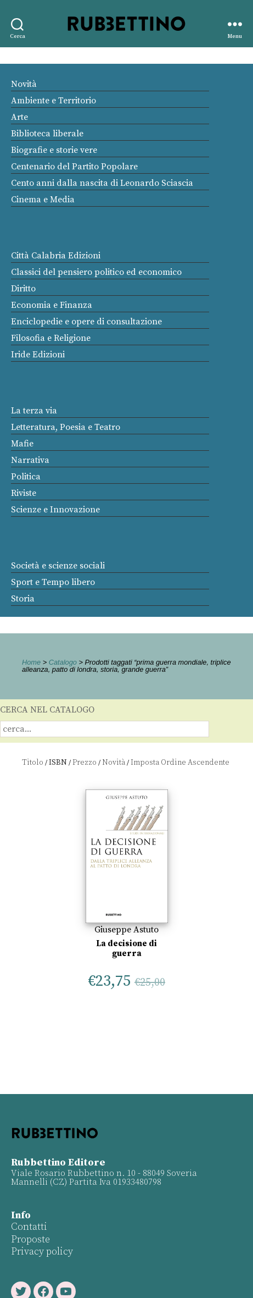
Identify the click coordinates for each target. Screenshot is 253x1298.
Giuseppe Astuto (126, 929)
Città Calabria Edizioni (55, 255)
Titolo (32, 762)
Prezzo (84, 762)
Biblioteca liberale (47, 133)
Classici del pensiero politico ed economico (96, 272)
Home (31, 662)
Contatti (29, 1226)
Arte (19, 117)
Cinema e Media (43, 199)
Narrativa (30, 460)
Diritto (23, 288)
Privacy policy (42, 1251)
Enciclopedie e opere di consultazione (86, 321)
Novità (24, 84)
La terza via (34, 410)
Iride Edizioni (38, 354)
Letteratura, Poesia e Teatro (65, 427)
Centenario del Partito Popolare (74, 166)
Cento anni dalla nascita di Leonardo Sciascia (102, 183)
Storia (23, 598)
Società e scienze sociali (58, 565)
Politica (26, 476)
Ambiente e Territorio (53, 100)
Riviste (23, 493)
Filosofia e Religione (51, 338)
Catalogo (63, 662)
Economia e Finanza (51, 305)
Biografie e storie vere (54, 150)
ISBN (58, 762)
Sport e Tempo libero (53, 582)
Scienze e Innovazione (55, 509)
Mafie (22, 443)
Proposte (30, 1239)
